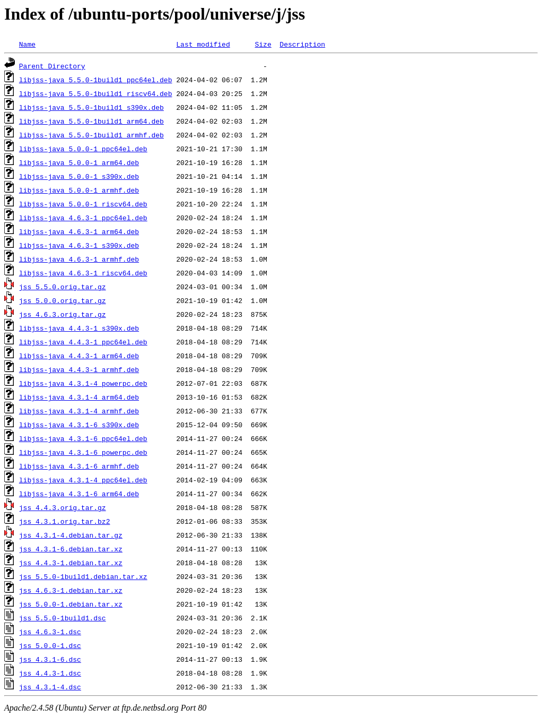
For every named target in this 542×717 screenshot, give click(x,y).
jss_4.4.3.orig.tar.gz (62, 507)
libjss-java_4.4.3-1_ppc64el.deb (83, 342)
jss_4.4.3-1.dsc (50, 673)
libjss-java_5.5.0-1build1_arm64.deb (91, 121)
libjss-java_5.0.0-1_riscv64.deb (83, 204)
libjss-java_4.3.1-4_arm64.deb (79, 397)
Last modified (203, 44)
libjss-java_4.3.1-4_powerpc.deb (83, 383)
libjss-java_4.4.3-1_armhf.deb (79, 369)
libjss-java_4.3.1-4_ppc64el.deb (83, 480)
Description (302, 44)
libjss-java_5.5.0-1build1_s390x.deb (91, 107)
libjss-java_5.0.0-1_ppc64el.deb (83, 148)
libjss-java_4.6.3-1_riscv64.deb (83, 273)
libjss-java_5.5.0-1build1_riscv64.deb (95, 93)
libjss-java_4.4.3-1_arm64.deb (79, 355)
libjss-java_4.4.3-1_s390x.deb (79, 328)
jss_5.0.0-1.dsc (50, 645)
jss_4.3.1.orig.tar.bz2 (64, 521)
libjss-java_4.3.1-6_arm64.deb (79, 493)
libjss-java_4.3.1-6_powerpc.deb (83, 452)
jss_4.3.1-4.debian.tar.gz (71, 535)
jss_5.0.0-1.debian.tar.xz (71, 604)
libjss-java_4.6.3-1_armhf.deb (79, 259)
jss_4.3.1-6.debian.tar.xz (71, 549)
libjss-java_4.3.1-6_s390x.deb (79, 424)
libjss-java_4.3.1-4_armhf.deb (79, 411)
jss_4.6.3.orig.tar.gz (62, 314)
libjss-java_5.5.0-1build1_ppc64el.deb (95, 79)
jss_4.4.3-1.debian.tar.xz (71, 562)
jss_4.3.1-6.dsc (50, 659)
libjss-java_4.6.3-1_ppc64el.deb (83, 217)
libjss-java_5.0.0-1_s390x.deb (79, 176)
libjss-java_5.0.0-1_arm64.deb (79, 162)
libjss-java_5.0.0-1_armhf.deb (79, 190)
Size (263, 44)
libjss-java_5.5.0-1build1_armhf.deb (91, 135)
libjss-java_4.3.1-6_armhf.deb (79, 466)
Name (27, 44)
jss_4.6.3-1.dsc (50, 631)
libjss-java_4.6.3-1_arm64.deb (79, 231)
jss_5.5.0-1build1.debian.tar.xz (83, 576)
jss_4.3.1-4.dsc (50, 687)
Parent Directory (52, 66)
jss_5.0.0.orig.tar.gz (62, 300)
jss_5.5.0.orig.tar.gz (62, 286)
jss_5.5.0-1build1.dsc (62, 618)
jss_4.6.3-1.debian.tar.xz (71, 590)
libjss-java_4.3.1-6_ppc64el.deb (83, 438)
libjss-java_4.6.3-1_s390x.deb (79, 245)
